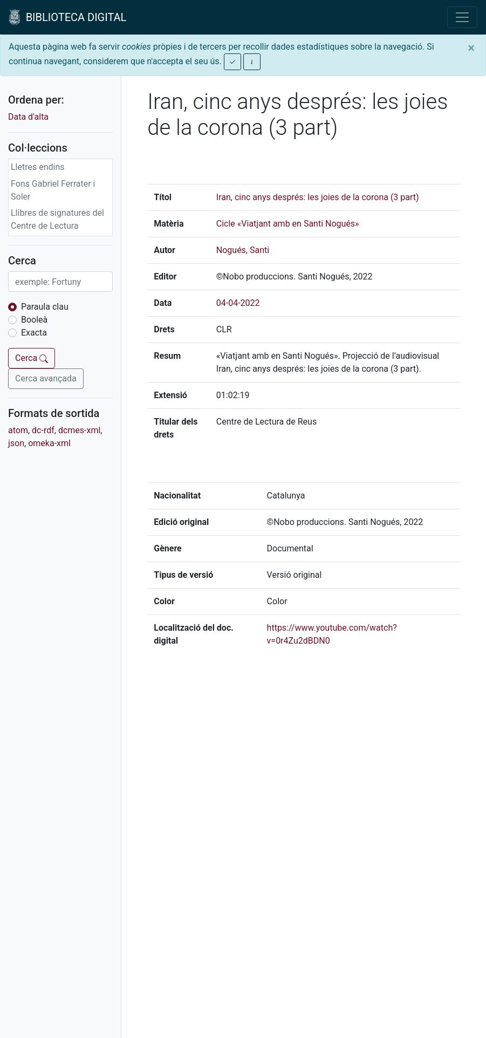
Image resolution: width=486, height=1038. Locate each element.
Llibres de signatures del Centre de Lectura (57, 219)
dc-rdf (43, 430)
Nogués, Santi (242, 250)
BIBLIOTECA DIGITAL (67, 17)
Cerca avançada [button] (46, 378)
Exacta (34, 332)
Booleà (34, 320)
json (16, 443)
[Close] (471, 48)
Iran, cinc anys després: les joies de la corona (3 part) (317, 197)
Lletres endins (38, 167)
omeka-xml (49, 443)
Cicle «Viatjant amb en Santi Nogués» (287, 223)
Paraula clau (45, 307)
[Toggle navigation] (462, 17)
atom (18, 430)
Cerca (31, 358)
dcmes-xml (79, 430)
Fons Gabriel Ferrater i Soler (53, 190)
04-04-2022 (238, 303)
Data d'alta (28, 117)
